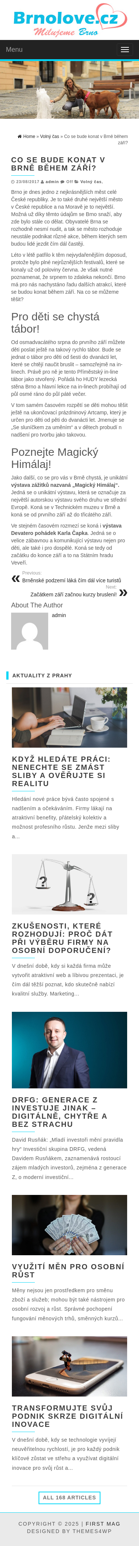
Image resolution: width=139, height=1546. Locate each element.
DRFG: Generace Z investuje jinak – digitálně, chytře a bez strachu (59, 1112)
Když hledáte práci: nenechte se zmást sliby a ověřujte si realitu (61, 771)
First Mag (103, 1524)
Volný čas (91, 181)
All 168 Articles (69, 1497)
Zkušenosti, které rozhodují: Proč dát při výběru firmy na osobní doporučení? (62, 938)
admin (52, 181)
